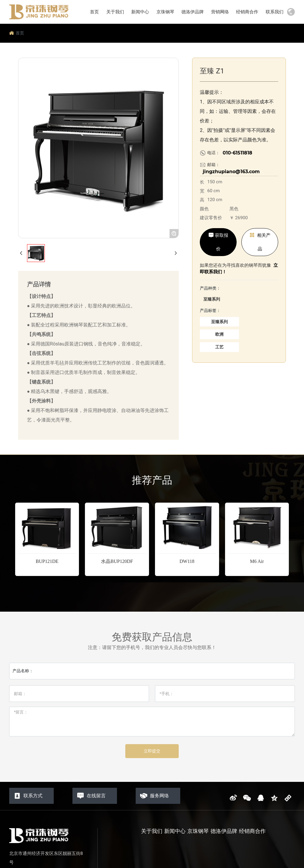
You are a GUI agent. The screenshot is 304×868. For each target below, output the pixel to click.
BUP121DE (47, 561)
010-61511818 (237, 153)
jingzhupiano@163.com (231, 171)
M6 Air (257, 561)
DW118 (187, 561)
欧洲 (219, 334)
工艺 (219, 347)
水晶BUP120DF (117, 561)
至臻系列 (211, 299)
